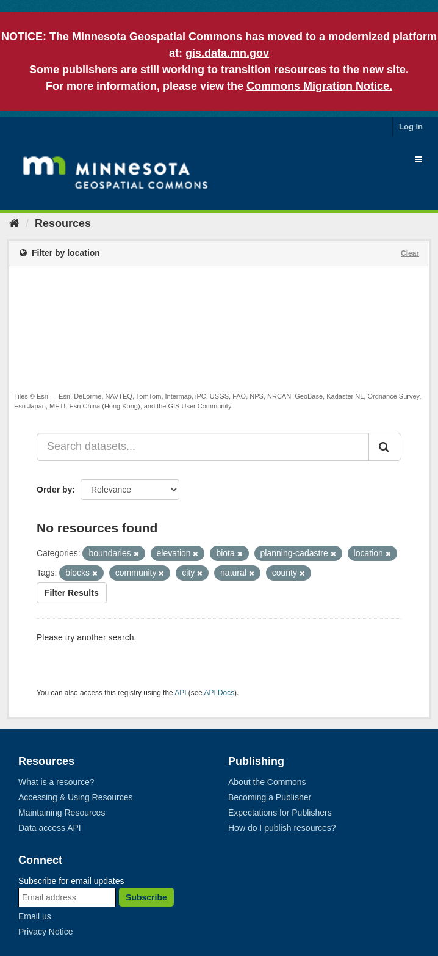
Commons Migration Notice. (319, 86)
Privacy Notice (45, 931)
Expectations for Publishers (280, 812)
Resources (63, 223)
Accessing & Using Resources (75, 797)
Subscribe (146, 897)
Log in (411, 126)
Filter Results (72, 593)
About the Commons (267, 782)
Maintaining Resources (61, 812)
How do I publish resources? (282, 828)
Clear (410, 253)
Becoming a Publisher (269, 797)
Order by (54, 489)
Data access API (49, 828)
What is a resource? (56, 782)
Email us (34, 916)
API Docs (219, 693)
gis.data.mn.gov (227, 53)
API (180, 693)
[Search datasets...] (203, 447)
